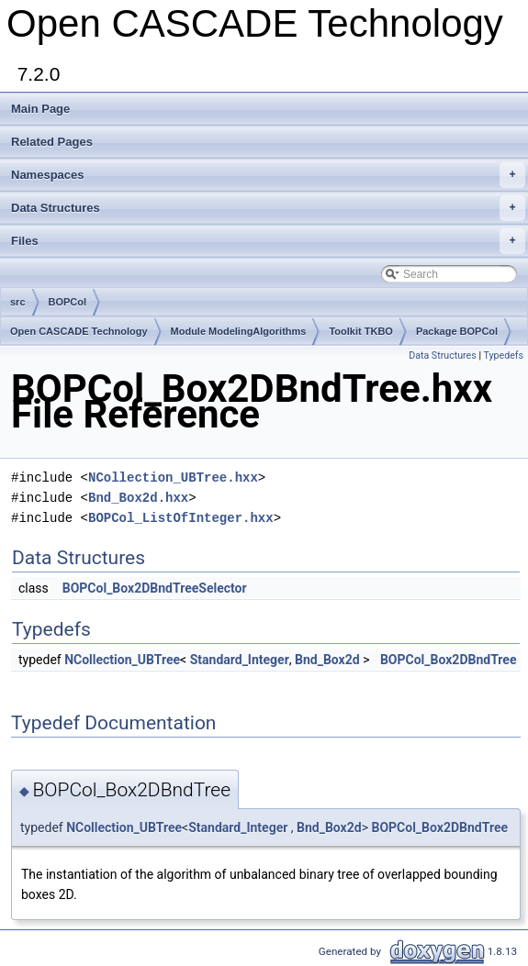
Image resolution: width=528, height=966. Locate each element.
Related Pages (52, 142)
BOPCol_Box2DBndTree (448, 659)
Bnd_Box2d (327, 659)
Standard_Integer (239, 659)
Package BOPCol (457, 331)
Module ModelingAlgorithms (239, 331)
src (18, 301)
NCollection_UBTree (122, 659)
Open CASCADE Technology (79, 331)
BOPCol (68, 301)
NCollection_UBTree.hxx (173, 477)
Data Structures (268, 208)
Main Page (40, 109)
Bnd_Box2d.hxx (138, 497)
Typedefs (503, 355)
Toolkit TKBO (360, 331)
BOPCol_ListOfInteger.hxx (181, 518)
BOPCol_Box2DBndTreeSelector (154, 588)
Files (268, 241)
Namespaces (268, 175)
